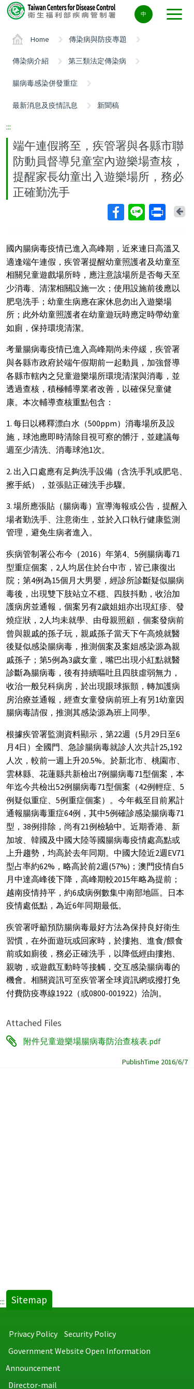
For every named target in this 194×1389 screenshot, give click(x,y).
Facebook (115, 212)
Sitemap (29, 1300)
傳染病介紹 (30, 61)
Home (40, 39)
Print (157, 212)
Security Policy (90, 1334)
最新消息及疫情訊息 (45, 105)
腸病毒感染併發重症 (45, 83)
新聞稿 (108, 105)
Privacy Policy (33, 1334)
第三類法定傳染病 (97, 61)
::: (8, 126)
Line (136, 212)
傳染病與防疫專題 (98, 39)
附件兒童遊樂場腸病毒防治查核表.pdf (92, 1041)
